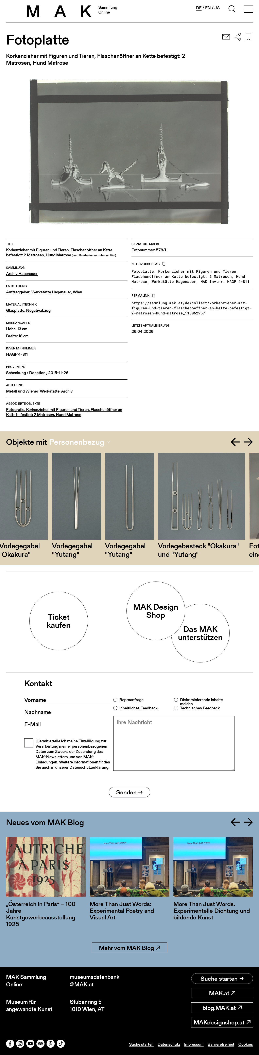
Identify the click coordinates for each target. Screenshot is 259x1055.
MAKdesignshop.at (222, 1022)
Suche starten (222, 978)
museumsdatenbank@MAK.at (95, 980)
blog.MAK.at (222, 1007)
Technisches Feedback (200, 708)
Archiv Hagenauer (22, 273)
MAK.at (222, 993)
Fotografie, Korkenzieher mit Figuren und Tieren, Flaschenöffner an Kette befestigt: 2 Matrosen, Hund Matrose (64, 412)
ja (217, 7)
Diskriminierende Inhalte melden (201, 702)
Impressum (194, 1044)
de (199, 8)
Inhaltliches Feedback (138, 708)
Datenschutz (169, 1044)
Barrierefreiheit (221, 1044)
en (208, 7)
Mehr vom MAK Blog (129, 948)
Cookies (245, 1044)
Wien (77, 292)
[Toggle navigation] (248, 9)
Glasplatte (15, 310)
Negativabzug (38, 310)
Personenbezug (76, 442)
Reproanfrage (131, 700)
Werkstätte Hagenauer (51, 292)
